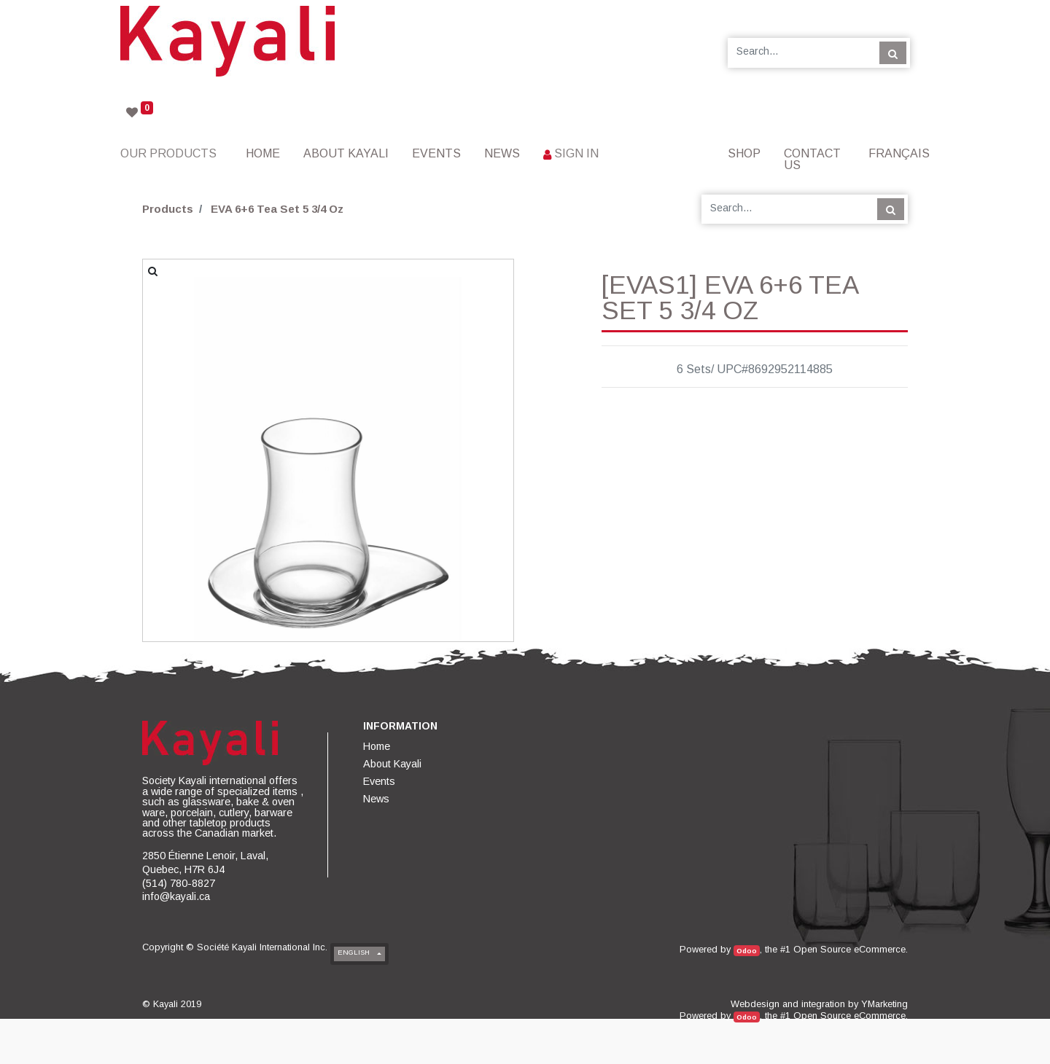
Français (899, 153)
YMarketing (884, 1003)
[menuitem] (263, 153)
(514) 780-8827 (178, 883)
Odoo (746, 951)
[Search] (893, 52)
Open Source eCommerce (849, 949)
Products (167, 209)
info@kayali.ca (176, 896)
